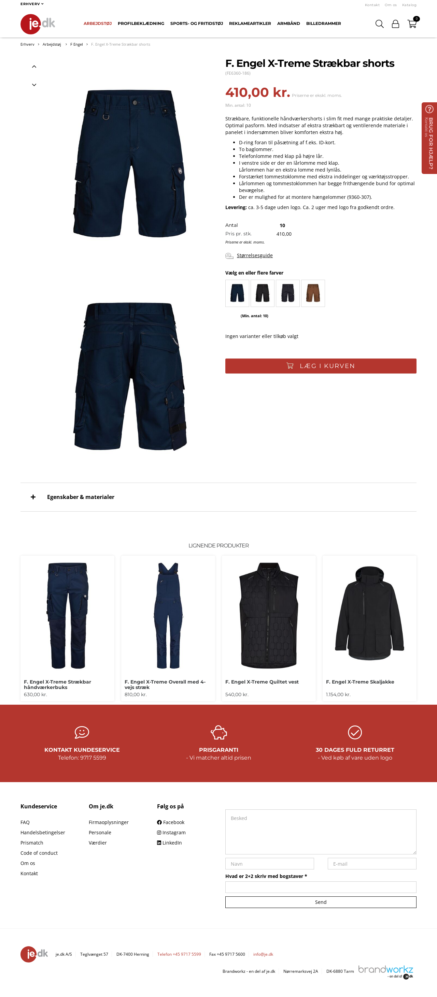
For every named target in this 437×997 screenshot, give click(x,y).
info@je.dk (263, 954)
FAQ (25, 822)
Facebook (170, 822)
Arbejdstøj (98, 23)
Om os (391, 5)
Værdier (98, 842)
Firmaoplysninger (109, 822)
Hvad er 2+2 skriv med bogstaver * (266, 876)
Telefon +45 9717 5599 (179, 954)
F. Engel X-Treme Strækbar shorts (120, 44)
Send (321, 902)
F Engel (76, 44)
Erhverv (27, 44)
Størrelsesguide (249, 255)
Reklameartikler (250, 23)
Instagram (171, 832)
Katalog (409, 5)
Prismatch (31, 842)
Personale (100, 832)
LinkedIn (169, 842)
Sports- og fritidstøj (196, 23)
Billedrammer (323, 23)
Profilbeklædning (141, 23)
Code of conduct (39, 853)
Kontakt (372, 5)
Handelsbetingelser (42, 832)
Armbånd (288, 23)
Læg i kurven (320, 366)
